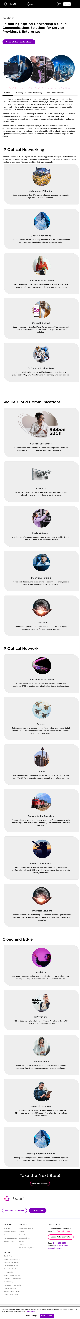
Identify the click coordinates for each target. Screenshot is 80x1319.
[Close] (76, 1310)
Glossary (21, 1231)
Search (60, 4)
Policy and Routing (41, 578)
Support (21, 1244)
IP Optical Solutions (42, 911)
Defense (41, 724)
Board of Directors (10, 1231)
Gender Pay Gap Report (11, 1269)
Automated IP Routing (40, 191)
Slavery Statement (10, 1288)
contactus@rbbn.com (63, 1231)
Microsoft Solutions (41, 1106)
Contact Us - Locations (26, 1228)
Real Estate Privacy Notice (12, 1285)
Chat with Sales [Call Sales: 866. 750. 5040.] (38, 1210)
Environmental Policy (11, 1265)
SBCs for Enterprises (41, 443)
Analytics (41, 488)
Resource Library (24, 1238)
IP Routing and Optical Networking (28, 93)
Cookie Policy (8, 1256)
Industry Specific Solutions (41, 1153)
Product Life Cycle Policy (12, 1275)
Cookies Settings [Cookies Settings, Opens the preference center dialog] (31, 1316)
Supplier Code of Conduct (12, 1291)
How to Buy (22, 1235)
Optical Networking (41, 235)
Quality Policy (8, 1282)
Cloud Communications (55, 93)
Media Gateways (40, 533)
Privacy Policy (8, 1272)
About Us (7, 1228)
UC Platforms (41, 622)
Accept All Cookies (46, 1316)
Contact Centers (40, 1061)
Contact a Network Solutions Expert (19, 42)
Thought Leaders (9, 1241)
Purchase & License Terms (12, 1278)
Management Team (10, 1238)
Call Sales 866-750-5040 (14, 1210)
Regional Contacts (55, 1248)
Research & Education (41, 863)
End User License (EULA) (12, 1262)
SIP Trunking (41, 1017)
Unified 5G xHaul (41, 323)
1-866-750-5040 (59, 1243)
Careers (6, 1235)
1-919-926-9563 (61, 1246)
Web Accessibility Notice (26, 1248)
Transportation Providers (41, 816)
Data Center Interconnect (41, 280)
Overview (7, 93)
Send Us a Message (40, 1183)
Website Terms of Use (11, 1295)
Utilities (41, 771)
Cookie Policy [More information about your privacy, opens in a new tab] (31, 1311)
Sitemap (21, 1241)
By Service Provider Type (41, 368)
